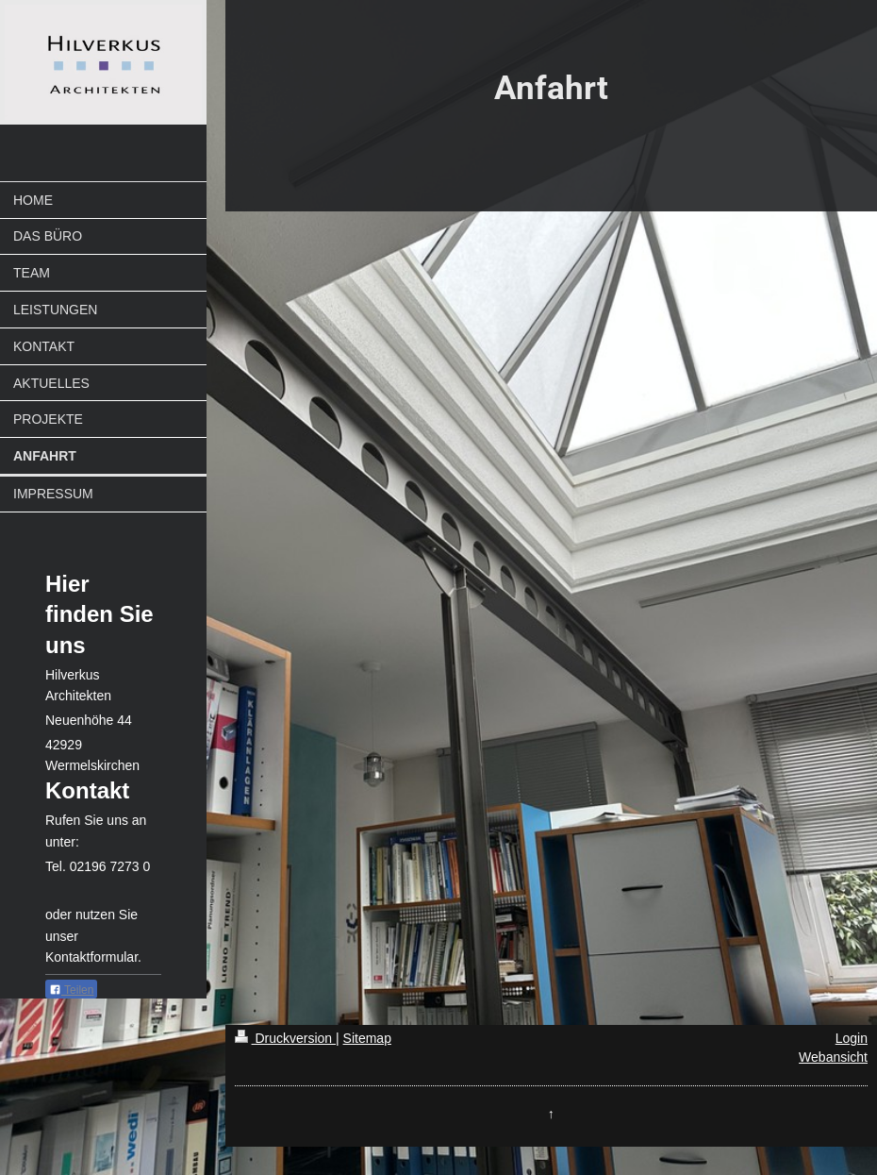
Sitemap (367, 1038)
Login (852, 1038)
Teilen (71, 990)
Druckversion (285, 1038)
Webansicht (833, 1057)
